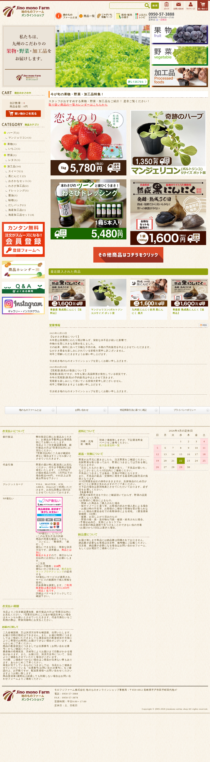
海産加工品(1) (17, 209)
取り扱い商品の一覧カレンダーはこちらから (78, 104)
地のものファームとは (30, 410)
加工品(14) (14, 166)
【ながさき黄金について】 (65, 336)
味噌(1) (13, 200)
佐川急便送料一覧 (109, 445)
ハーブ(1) (13, 132)
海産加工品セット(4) (21, 214)
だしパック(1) (17, 205)
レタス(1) (14, 160)
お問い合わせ (81, 410)
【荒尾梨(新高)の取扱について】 (69, 370)
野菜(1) (12, 155)
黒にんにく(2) (17, 176)
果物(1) (12, 144)
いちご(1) (14, 148)
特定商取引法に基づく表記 (133, 410)
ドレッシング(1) (18, 190)
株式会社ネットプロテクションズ (54, 570)
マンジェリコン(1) (19, 137)
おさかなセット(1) (19, 181)
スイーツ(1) (15, 171)
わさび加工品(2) (18, 185)
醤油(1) (13, 195)
